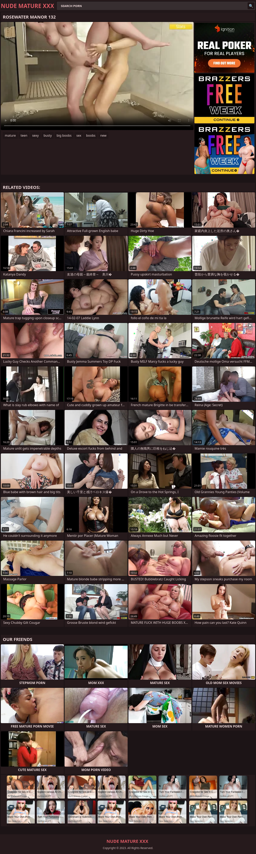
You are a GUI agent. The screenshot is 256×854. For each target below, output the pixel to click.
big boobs (64, 135)
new (103, 135)
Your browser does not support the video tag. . (97, 76)
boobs (91, 135)
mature (10, 135)
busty (48, 135)
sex (78, 135)
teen (24, 135)
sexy (35, 135)
